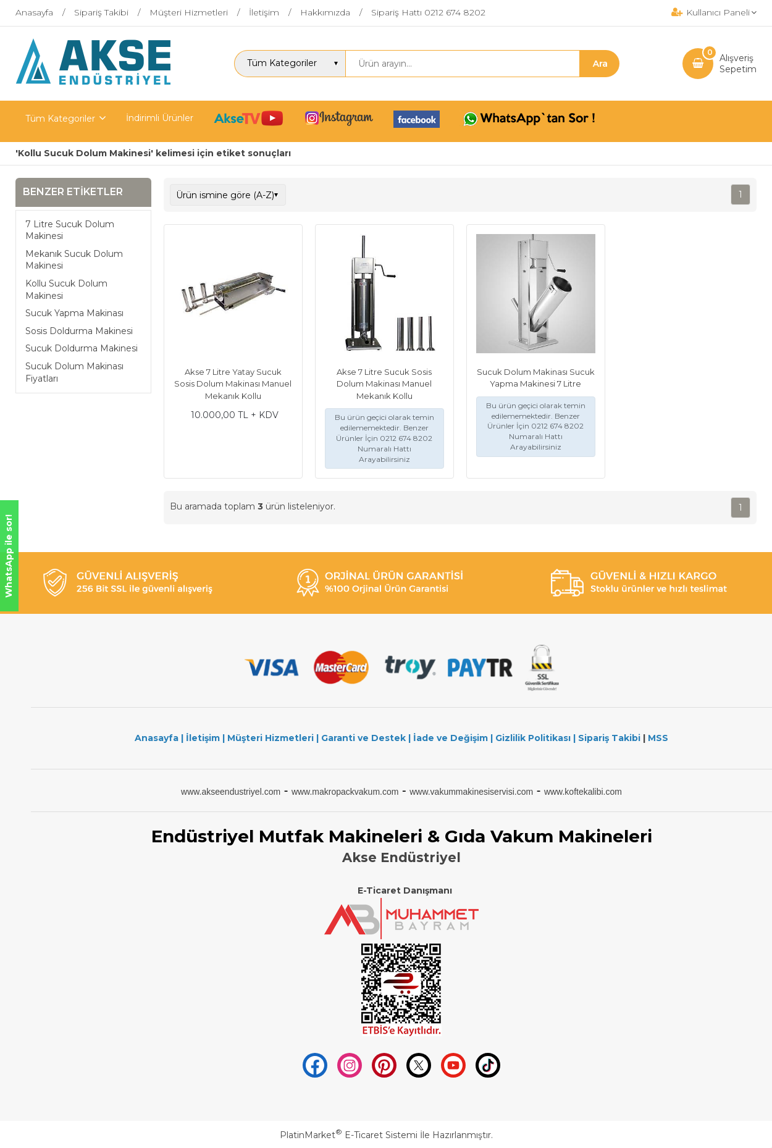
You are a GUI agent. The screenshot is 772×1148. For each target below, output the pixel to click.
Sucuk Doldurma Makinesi (81, 348)
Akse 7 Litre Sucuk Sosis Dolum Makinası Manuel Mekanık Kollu (384, 384)
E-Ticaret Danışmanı (405, 890)
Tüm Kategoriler (60, 118)
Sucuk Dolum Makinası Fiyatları (74, 372)
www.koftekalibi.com (583, 792)
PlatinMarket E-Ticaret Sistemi (348, 1135)
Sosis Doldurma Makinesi (79, 331)
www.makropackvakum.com (345, 792)
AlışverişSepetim (738, 63)
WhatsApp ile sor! (8, 556)
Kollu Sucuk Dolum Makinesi (66, 289)
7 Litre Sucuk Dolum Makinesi (69, 230)
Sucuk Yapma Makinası (74, 313)
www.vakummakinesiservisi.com (471, 792)
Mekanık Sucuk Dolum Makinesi (74, 260)
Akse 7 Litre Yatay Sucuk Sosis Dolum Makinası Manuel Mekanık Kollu (233, 384)
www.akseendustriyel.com (230, 792)
